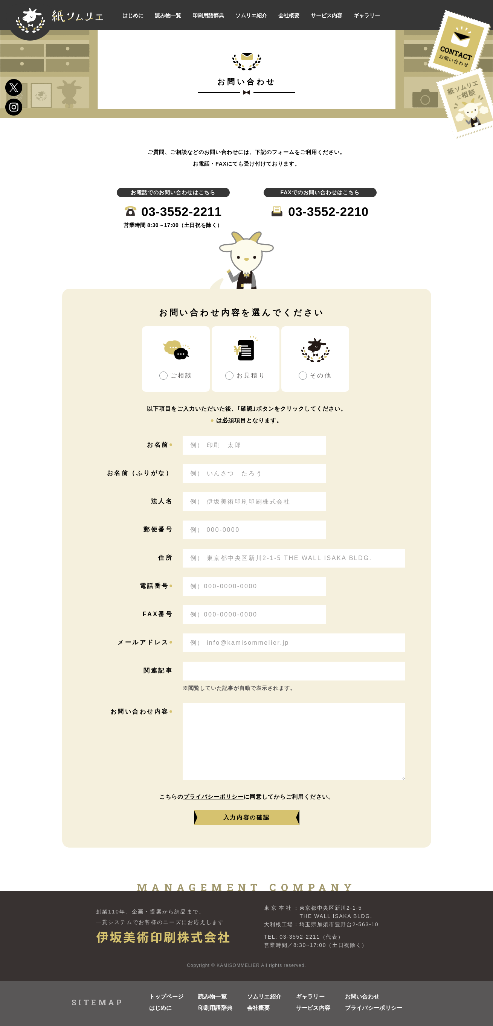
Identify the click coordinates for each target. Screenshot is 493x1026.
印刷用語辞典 (215, 1008)
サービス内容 (313, 1008)
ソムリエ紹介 (264, 996)
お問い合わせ (362, 996)
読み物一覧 (212, 996)
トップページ (166, 996)
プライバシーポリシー (213, 796)
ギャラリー (310, 996)
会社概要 (258, 1008)
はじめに (160, 1008)
